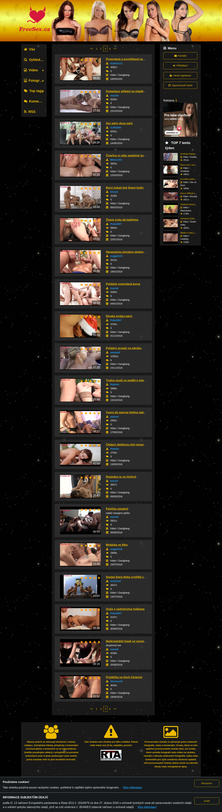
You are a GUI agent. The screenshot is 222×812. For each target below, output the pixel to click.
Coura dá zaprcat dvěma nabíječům (129, 412)
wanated (115, 352)
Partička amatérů (117, 508)
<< (91, 48)
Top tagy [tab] (34, 91)
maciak (114, 95)
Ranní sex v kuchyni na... (192, 165)
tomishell (115, 581)
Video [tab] (31, 70)
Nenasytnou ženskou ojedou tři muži (130, 251)
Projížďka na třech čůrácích (124, 677)
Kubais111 (116, 63)
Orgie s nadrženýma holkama (125, 609)
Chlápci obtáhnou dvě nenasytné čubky (132, 444)
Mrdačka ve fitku (117, 544)
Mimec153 (116, 159)
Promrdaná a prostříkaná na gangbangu (132, 59)
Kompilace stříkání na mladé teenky (129, 91)
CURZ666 (115, 127)
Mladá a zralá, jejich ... (190, 233)
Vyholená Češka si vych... (192, 218)
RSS (30, 112)
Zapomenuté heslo (180, 85)
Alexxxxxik (116, 681)
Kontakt (180, 55)
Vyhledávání (36, 60)
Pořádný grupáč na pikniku (124, 348)
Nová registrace (180, 75)
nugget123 (116, 256)
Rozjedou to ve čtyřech (121, 476)
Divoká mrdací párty (119, 316)
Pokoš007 (116, 224)
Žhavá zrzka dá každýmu (122, 219)
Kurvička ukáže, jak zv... (191, 179)
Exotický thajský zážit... (191, 154)
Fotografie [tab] (35, 80)
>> (114, 48)
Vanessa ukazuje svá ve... (192, 204)
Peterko (114, 384)
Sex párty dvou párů (119, 123)
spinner (114, 416)
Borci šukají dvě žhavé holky (125, 187)
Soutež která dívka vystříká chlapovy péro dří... (137, 577)
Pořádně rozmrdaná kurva (123, 283)
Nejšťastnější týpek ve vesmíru (126, 641)
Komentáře (35, 101)
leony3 (114, 191)
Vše (29, 49)
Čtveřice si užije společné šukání (127, 155)
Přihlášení (180, 65)
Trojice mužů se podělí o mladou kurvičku (133, 380)
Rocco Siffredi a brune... (191, 193)
